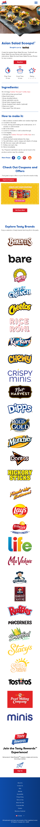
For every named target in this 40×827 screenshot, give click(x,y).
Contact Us (20, 785)
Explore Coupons (8, 180)
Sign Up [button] (20, 771)
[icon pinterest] (24, 158)
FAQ (20, 788)
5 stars (35, 79)
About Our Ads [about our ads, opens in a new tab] (19, 803)
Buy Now (20, 62)
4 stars (34, 79)
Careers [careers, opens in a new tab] (18, 809)
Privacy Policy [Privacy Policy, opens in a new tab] (19, 797)
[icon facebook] (13, 158)
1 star (29, 79)
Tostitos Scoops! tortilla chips (20, 92)
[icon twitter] (19, 158)
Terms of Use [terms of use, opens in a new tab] (18, 800)
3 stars (32, 79)
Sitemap (20, 791)
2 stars (30, 79)
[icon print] (29, 158)
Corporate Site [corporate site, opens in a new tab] (19, 806)
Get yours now (20, 210)
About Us (20, 783)
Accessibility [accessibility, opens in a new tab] (18, 794)
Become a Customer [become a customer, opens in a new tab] (19, 811)
